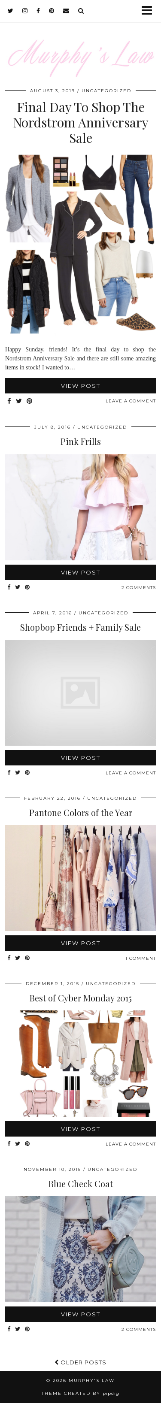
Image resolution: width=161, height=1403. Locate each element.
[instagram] (25, 11)
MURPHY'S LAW (92, 1380)
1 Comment (140, 958)
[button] (150, 11)
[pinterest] (52, 11)
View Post (80, 385)
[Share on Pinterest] (29, 401)
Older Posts (80, 1362)
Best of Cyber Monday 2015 (81, 998)
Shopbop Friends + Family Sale (80, 627)
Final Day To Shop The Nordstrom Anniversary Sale (81, 122)
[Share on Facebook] (9, 401)
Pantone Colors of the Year (80, 812)
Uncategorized (106, 91)
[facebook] (38, 11)
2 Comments (139, 587)
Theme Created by (80, 1393)
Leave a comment (131, 401)
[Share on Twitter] (19, 401)
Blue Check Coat (81, 1183)
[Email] (66, 11)
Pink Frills (81, 441)
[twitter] (11, 11)
